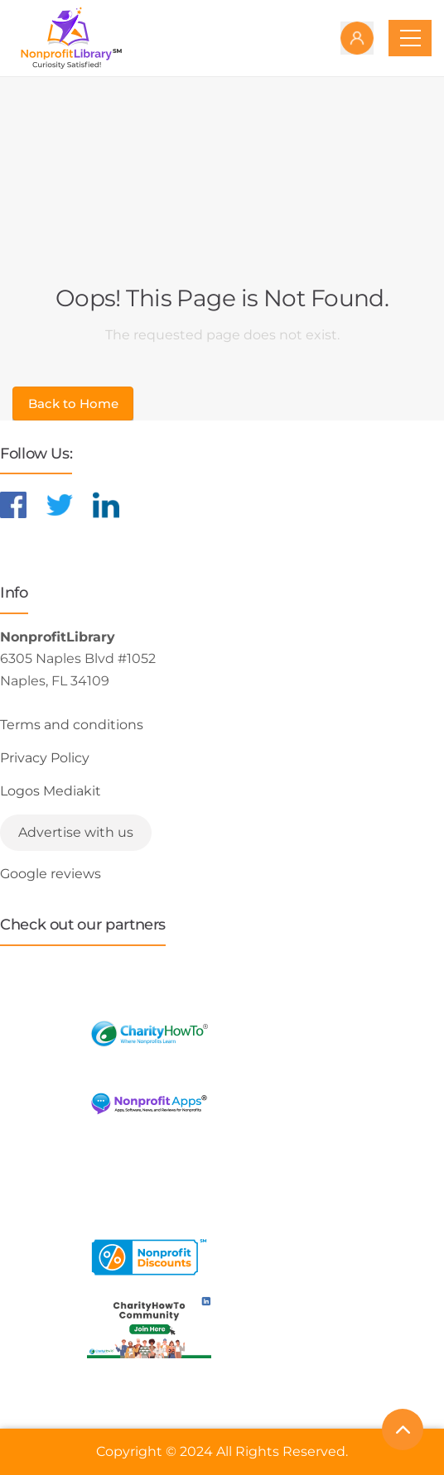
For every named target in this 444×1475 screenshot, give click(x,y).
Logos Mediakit (50, 791)
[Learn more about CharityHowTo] (149, 1033)
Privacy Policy (44, 758)
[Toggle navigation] (410, 38)
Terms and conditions (71, 725)
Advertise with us (75, 832)
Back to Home (73, 403)
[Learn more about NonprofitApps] (149, 1104)
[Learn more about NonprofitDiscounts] (149, 1257)
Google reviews (50, 874)
